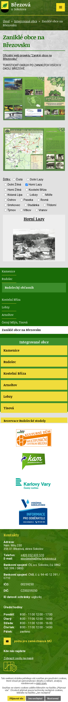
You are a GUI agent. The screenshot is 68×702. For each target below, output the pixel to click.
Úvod (6, 21)
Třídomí (51, 205)
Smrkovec (13, 205)
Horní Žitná (14, 189)
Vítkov (27, 210)
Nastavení (53, 698)
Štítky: (7, 179)
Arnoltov (7, 315)
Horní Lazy (35, 184)
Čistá (19, 179)
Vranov (43, 210)
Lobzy (34, 195)
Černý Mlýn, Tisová (15, 322)
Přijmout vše (16, 698)
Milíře (48, 195)
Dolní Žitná (14, 184)
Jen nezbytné (35, 698)
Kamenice (8, 271)
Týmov (11, 210)
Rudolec (7, 279)
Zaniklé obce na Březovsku (21, 330)
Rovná (44, 200)
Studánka (33, 205)
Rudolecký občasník (19, 288)
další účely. (41, 683)
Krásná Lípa (14, 195)
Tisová (8, 408)
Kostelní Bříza (37, 189)
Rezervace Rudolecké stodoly (25, 421)
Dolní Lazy (36, 179)
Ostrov (11, 200)
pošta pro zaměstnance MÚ (33, 641)
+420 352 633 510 (32, 555)
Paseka (28, 200)
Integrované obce (25, 21)
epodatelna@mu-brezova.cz (38, 558)
